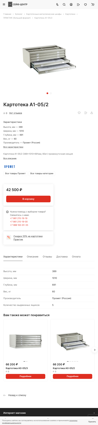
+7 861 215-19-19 (18, 218)
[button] (47, 93)
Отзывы (47, 256)
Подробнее (25, 376)
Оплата (76, 256)
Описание (32, 256)
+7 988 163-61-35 (19, 225)
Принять (92, 422)
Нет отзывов (15, 113)
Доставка (62, 256)
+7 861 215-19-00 (19, 221)
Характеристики (12, 256)
